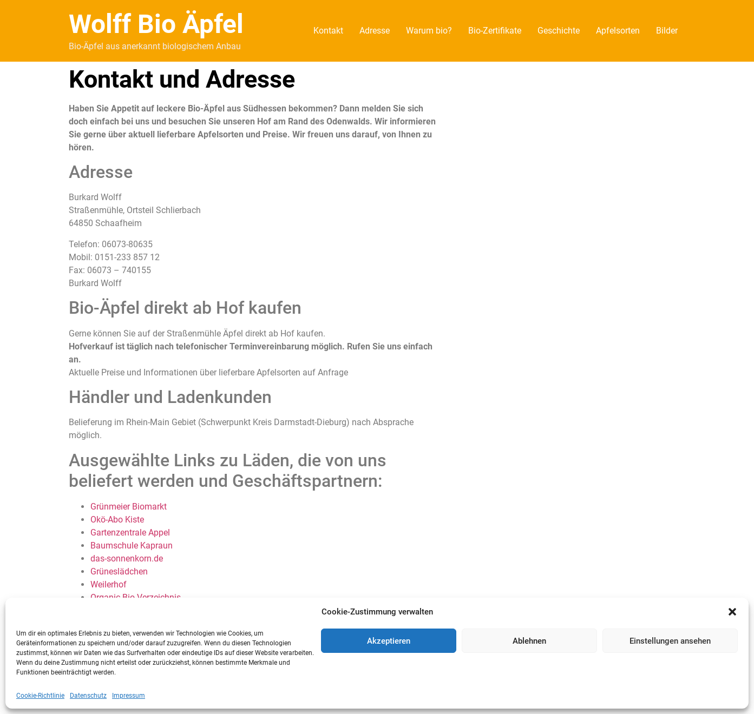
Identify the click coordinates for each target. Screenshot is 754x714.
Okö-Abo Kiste (117, 519)
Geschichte (558, 30)
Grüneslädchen (119, 571)
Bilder (667, 30)
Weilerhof (108, 584)
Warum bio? (429, 30)
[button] (732, 611)
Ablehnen (529, 641)
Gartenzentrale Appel (130, 532)
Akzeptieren (388, 641)
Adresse (374, 30)
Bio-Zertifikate (494, 30)
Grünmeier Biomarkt (128, 506)
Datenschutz (88, 695)
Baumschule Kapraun (131, 545)
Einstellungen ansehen (670, 641)
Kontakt (328, 30)
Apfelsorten (618, 30)
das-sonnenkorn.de (126, 558)
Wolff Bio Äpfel (156, 24)
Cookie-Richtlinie (40, 695)
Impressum (128, 695)
